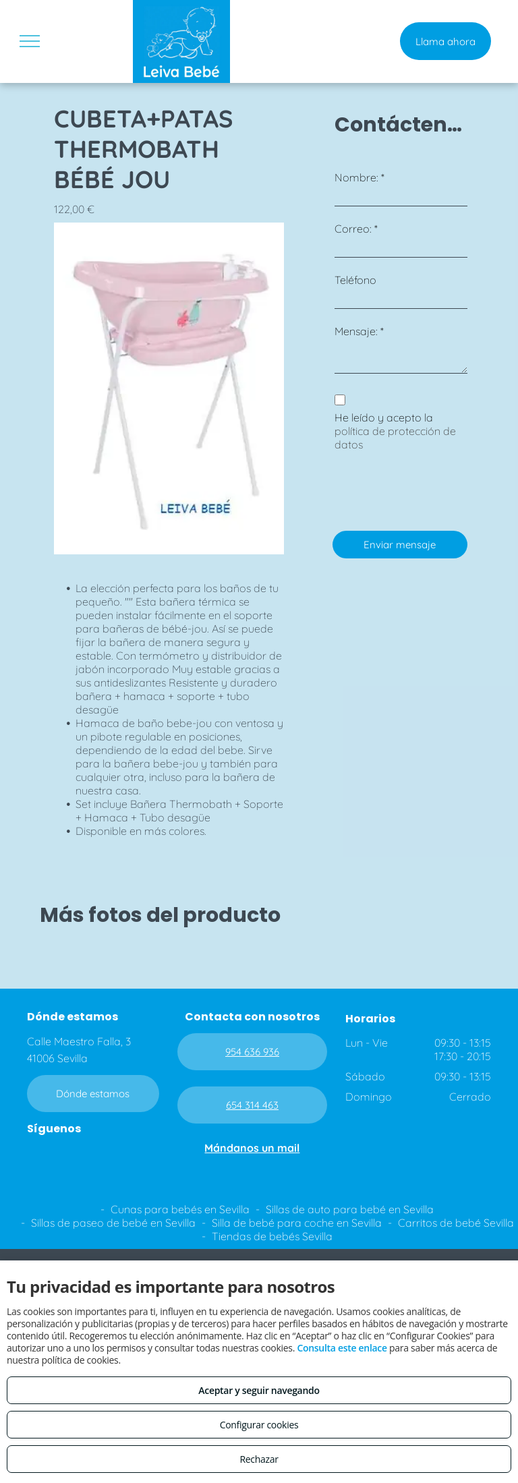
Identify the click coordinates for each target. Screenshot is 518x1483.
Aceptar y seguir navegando (258, 1390)
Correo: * (356, 228)
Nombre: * (359, 177)
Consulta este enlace (341, 1347)
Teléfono (355, 280)
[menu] (29, 41)
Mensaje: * (359, 331)
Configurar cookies (259, 1424)
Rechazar (258, 1459)
